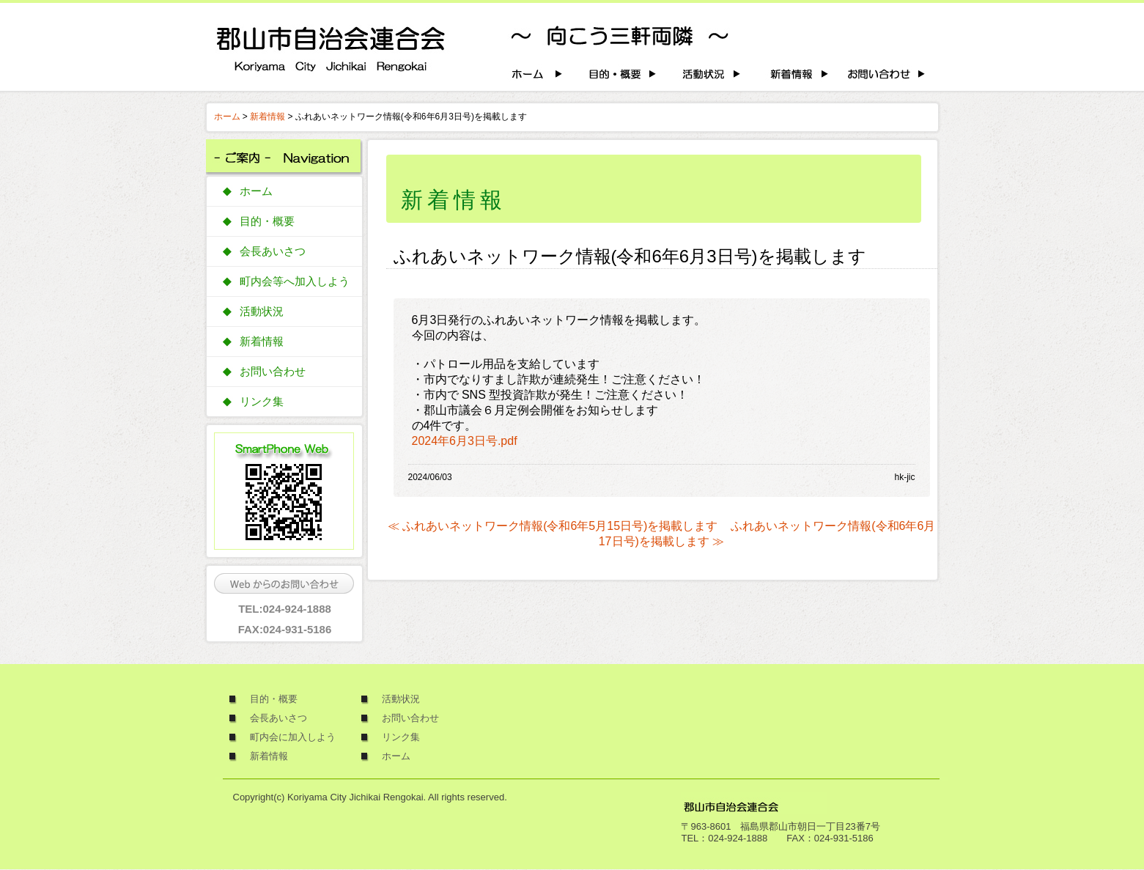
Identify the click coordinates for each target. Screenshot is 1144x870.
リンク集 (262, 402)
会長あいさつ (273, 251)
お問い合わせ (273, 371)
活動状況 (262, 311)
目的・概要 (267, 221)
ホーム (227, 116)
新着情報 (267, 116)
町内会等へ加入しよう (295, 281)
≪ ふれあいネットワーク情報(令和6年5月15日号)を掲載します (553, 526)
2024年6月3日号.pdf (464, 441)
